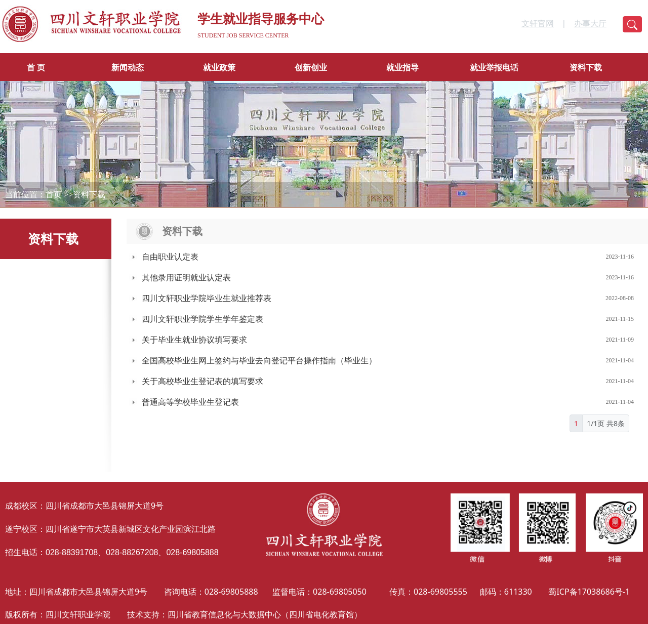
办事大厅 (590, 23)
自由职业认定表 (170, 257)
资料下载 (586, 67)
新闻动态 (127, 67)
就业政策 (219, 67)
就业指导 (402, 67)
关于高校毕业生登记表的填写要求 (202, 381)
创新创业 (311, 67)
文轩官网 (537, 23)
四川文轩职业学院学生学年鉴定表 (202, 319)
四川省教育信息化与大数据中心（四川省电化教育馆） (265, 614)
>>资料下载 (84, 194)
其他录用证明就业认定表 (186, 277)
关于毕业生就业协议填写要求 (194, 340)
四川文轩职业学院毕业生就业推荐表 (206, 298)
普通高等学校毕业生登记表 (190, 402)
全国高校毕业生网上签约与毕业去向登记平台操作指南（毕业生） (259, 360)
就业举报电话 (494, 67)
